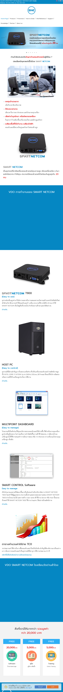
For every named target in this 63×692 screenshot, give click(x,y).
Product (12, 18)
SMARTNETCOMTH (27, 1)
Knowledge (4, 23)
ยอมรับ (52, 686)
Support (50, 18)
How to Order (30, 18)
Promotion (20, 18)
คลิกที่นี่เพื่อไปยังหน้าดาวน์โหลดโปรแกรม (17, 555)
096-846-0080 (9, 3)
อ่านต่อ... (5, 309)
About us (19, 23)
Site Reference (41, 18)
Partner (12, 23)
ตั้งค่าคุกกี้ (40, 686)
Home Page (4, 18)
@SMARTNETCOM (10, 1)
